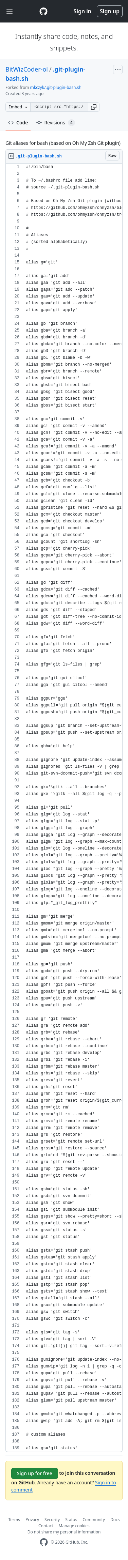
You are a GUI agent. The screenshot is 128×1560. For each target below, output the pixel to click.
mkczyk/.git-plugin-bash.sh (55, 87)
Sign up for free (34, 1473)
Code (18, 122)
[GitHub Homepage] (44, 1542)
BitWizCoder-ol (26, 69)
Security (52, 1520)
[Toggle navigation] (9, 11)
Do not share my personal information (64, 1532)
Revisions (55, 122)
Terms (14, 1520)
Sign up (110, 11)
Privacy (32, 1520)
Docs (115, 1520)
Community (94, 1520)
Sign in (82, 11)
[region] (64, 808)
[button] (93, 107)
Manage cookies (74, 1526)
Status (71, 1520)
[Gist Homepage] (43, 11)
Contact (45, 1526)
